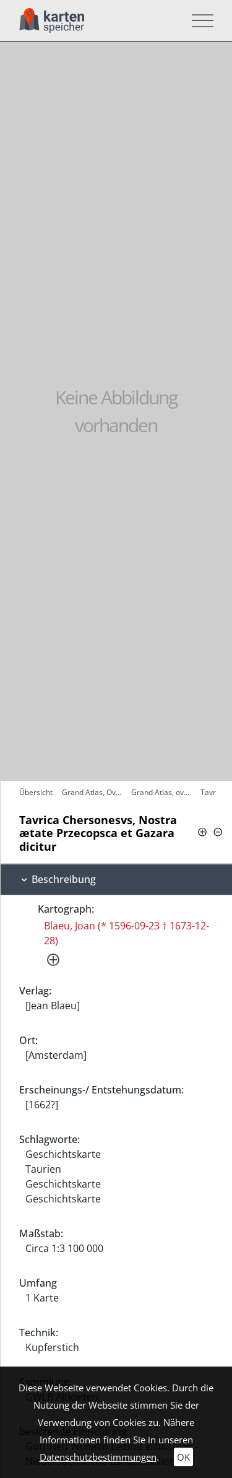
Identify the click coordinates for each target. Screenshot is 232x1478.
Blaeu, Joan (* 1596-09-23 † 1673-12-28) (126, 933)
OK (183, 1457)
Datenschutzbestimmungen (98, 1457)
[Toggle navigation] (198, 20)
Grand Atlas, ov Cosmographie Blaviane (162, 792)
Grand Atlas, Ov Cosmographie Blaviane (93, 792)
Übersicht (36, 792)
